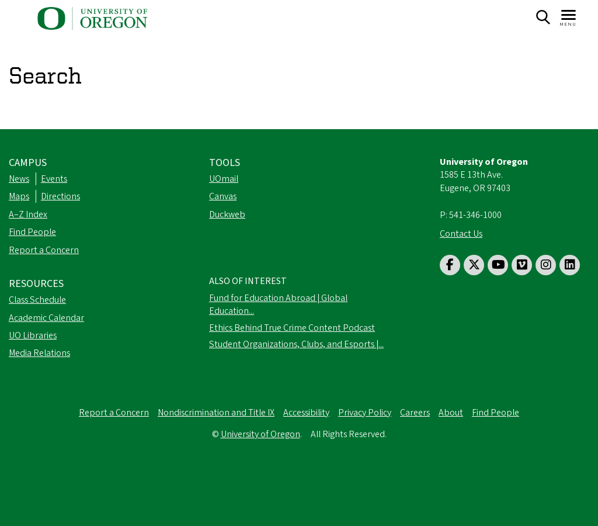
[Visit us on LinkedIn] (569, 265)
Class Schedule (37, 299)
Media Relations (39, 353)
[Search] (543, 17)
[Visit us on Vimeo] (522, 265)
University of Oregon (260, 434)
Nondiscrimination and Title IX (216, 412)
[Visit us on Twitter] (474, 265)
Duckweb (227, 214)
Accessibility (306, 412)
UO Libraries (33, 335)
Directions (60, 196)
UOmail (223, 178)
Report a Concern (44, 250)
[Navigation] (569, 17)
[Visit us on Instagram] (546, 265)
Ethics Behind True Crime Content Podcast (292, 327)
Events (54, 178)
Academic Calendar (46, 318)
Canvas (223, 196)
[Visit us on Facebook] (450, 265)
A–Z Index (28, 214)
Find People (32, 232)
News (19, 178)
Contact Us (461, 233)
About (451, 412)
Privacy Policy (364, 412)
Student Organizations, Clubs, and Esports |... (296, 344)
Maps (19, 196)
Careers (415, 412)
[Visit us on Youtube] (498, 265)
